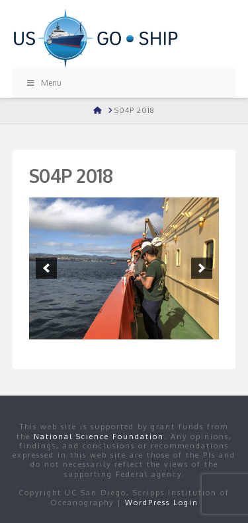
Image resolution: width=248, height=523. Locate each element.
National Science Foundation (99, 436)
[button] (46, 268)
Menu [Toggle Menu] (44, 83)
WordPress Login (161, 502)
